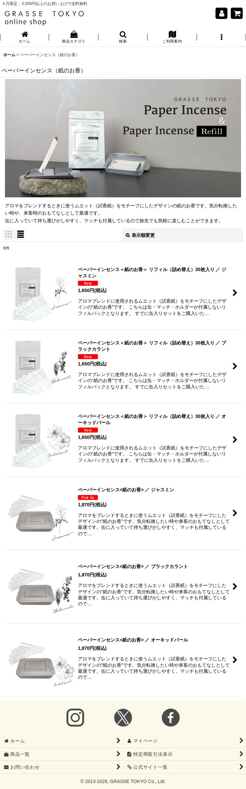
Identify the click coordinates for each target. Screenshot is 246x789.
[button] (123, 37)
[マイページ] (221, 13)
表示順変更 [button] (140, 235)
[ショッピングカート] (237, 13)
